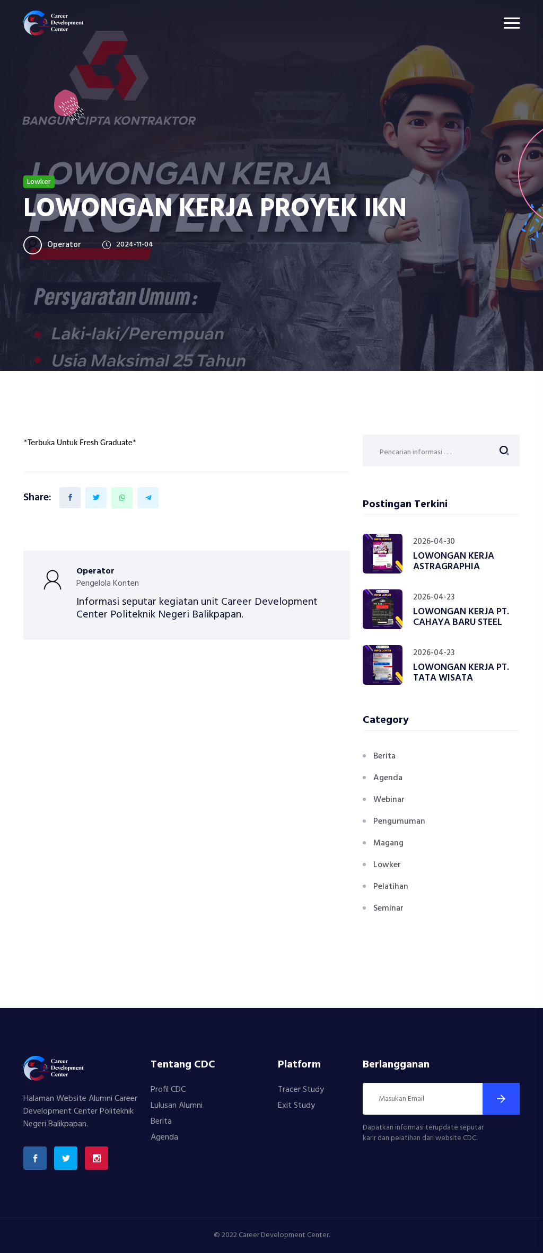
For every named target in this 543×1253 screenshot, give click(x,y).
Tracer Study (301, 1090)
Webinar (389, 800)
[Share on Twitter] (96, 497)
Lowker (387, 865)
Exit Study (296, 1106)
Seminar (388, 908)
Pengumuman (399, 821)
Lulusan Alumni (177, 1106)
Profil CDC (168, 1090)
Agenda (387, 778)
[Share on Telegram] (148, 497)
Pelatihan (390, 887)
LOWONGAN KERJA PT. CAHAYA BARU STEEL (461, 617)
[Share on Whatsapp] (122, 497)
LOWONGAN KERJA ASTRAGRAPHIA (453, 562)
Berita (384, 756)
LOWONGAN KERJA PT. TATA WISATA (461, 673)
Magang (388, 843)
